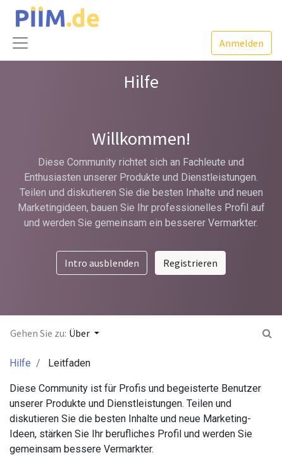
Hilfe (20, 363)
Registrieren (190, 263)
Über (80, 333)
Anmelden (241, 43)
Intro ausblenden (101, 263)
